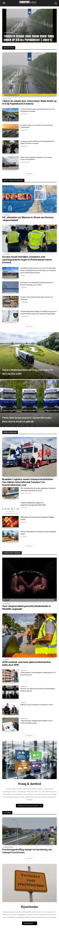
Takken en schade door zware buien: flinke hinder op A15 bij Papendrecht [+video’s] (29, 38)
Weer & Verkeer (8, 32)
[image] (29, 760)
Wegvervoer (24, 114)
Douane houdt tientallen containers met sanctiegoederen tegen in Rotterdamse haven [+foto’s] (27, 259)
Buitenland (6, 604)
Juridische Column (8, 847)
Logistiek (23, 287)
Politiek (23, 702)
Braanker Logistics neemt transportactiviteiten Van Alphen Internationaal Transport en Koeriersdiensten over (27, 482)
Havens (23, 275)
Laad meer (29, 173)
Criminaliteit (6, 254)
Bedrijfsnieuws (25, 162)
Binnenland (24, 718)
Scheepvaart (6, 215)
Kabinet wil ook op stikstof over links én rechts (36, 705)
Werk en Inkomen (26, 493)
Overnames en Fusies (9, 475)
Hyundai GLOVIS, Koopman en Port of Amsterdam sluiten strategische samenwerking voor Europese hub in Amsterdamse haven (38, 270)
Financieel (24, 508)
